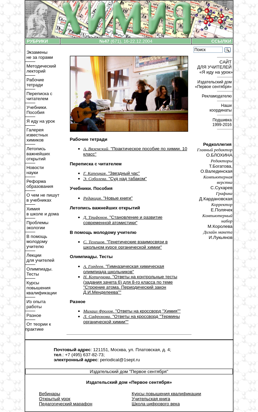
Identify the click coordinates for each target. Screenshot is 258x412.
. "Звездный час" (111, 173)
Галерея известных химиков (36, 134)
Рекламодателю (217, 96)
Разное (33, 315)
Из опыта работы (35, 304)
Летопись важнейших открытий (37, 153)
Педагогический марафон (65, 403)
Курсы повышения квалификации (41, 287)
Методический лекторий (40, 69)
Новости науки (34, 170)
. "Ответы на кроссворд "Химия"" (132, 311)
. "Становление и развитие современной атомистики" (123, 220)
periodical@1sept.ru (120, 359)
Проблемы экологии (36, 225)
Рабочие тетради (34, 82)
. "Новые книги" (108, 198)
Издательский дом (214, 84)
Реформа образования (39, 184)
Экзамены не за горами (39, 55)
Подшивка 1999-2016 (222, 122)
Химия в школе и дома (42, 211)
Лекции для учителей (39, 258)
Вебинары (49, 393)
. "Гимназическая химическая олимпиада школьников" (123, 269)
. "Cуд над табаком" (115, 178)
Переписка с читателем (38, 96)
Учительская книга (151, 398)
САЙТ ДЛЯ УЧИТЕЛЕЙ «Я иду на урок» (215, 67)
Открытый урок (54, 398)
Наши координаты (221, 108)
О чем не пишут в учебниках (42, 198)
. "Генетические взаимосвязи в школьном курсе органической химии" (125, 244)
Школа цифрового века (156, 403)
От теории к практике (38, 327)
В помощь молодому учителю (36, 241)
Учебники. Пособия (36, 110)
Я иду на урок (40, 121)
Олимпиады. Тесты (38, 271)
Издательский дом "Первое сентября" (129, 371)
